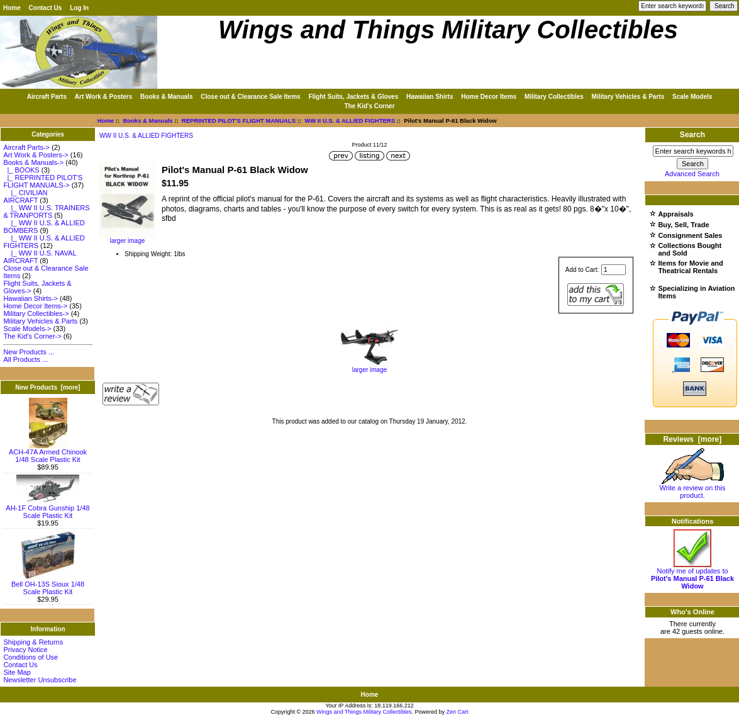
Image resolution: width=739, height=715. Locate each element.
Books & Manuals (147, 120)
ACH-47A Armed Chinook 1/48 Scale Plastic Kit (48, 452)
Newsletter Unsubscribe (39, 680)
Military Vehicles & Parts (628, 96)
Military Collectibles (554, 96)
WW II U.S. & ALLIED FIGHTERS (349, 120)
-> (33, 162)
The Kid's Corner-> (32, 336)
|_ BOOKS (21, 170)
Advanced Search (692, 173)
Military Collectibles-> (36, 313)
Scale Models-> (27, 328)
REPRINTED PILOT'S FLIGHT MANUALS (239, 120)
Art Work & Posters (104, 96)
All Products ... (25, 359)
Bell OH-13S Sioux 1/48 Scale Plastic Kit (47, 584)
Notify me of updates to (692, 575)
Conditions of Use (30, 657)
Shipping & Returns (33, 642)
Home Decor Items (488, 96)
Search (692, 134)
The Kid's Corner (369, 106)
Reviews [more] (693, 439)
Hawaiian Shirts (429, 96)
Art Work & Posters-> (35, 155)
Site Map (16, 672)
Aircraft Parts (47, 96)
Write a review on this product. (693, 488)
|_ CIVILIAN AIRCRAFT (25, 196)
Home (12, 7)
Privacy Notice (25, 649)
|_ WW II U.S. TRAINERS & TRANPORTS (46, 211)
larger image (369, 367)
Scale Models (692, 96)
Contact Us (45, 7)
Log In (79, 7)
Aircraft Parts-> (26, 147)
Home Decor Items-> (35, 306)
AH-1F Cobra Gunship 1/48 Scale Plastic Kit (47, 508)
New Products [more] (47, 387)
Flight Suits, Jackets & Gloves (353, 96)
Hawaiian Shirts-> (30, 298)
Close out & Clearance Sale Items (250, 96)
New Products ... (28, 352)
